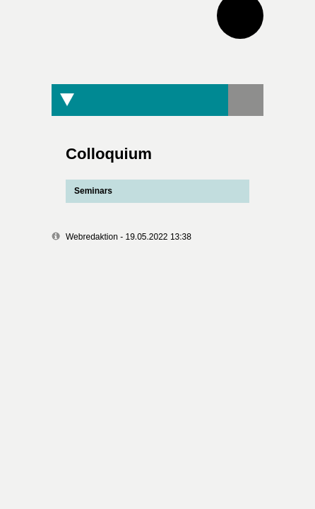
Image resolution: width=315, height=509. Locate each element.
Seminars (89, 191)
